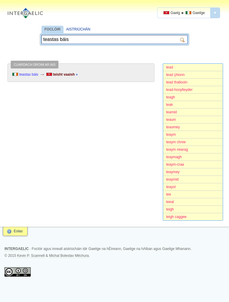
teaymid (172, 179)
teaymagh (174, 157)
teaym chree (176, 142)
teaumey (173, 127)
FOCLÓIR (52, 29)
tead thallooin (176, 82)
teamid (171, 112)
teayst (171, 187)
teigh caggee (176, 217)
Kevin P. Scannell (31, 256)
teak (169, 105)
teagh (170, 97)
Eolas (18, 231)
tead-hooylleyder (179, 90)
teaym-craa (175, 164)
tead (169, 67)
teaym (171, 134)
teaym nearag (177, 149)
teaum (171, 120)
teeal (170, 202)
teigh (170, 209)
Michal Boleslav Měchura (69, 256)
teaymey (173, 172)
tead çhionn (175, 75)
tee (168, 194)
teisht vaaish (62, 74)
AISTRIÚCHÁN (78, 29)
